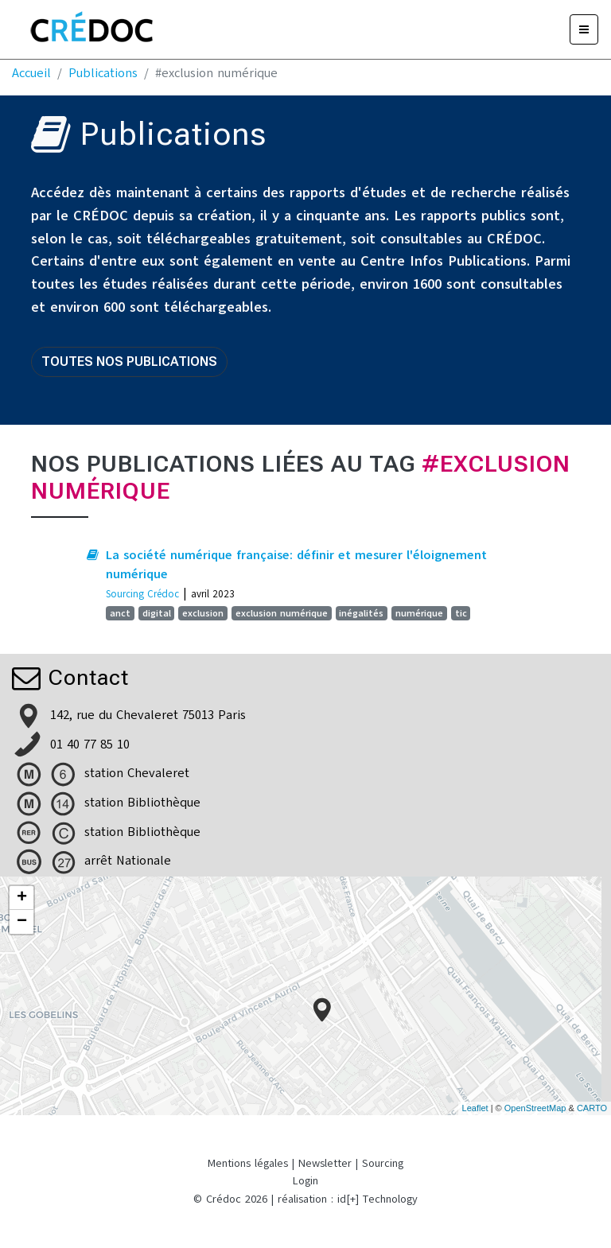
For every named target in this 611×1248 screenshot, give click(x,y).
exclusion (203, 613)
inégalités (361, 613)
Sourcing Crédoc (142, 594)
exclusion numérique (281, 613)
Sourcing (382, 1163)
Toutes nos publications (129, 361)
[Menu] (584, 29)
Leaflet (475, 1108)
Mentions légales (248, 1163)
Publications (103, 73)
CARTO (592, 1108)
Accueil (31, 73)
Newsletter (325, 1163)
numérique (419, 613)
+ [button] (22, 898)
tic (461, 613)
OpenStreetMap (535, 1108)
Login (305, 1180)
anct (120, 613)
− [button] (22, 922)
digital (156, 613)
